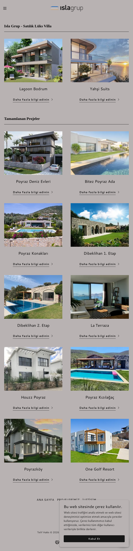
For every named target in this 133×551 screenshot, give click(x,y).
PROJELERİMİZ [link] (68, 500)
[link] (66, 8)
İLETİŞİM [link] (89, 500)
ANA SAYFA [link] (45, 500)
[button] (11, 8)
